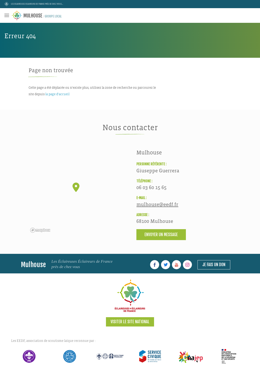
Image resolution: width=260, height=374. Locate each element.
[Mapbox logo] (40, 230)
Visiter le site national (130, 321)
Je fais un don (213, 264)
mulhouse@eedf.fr (157, 204)
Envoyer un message (161, 234)
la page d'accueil (57, 94)
